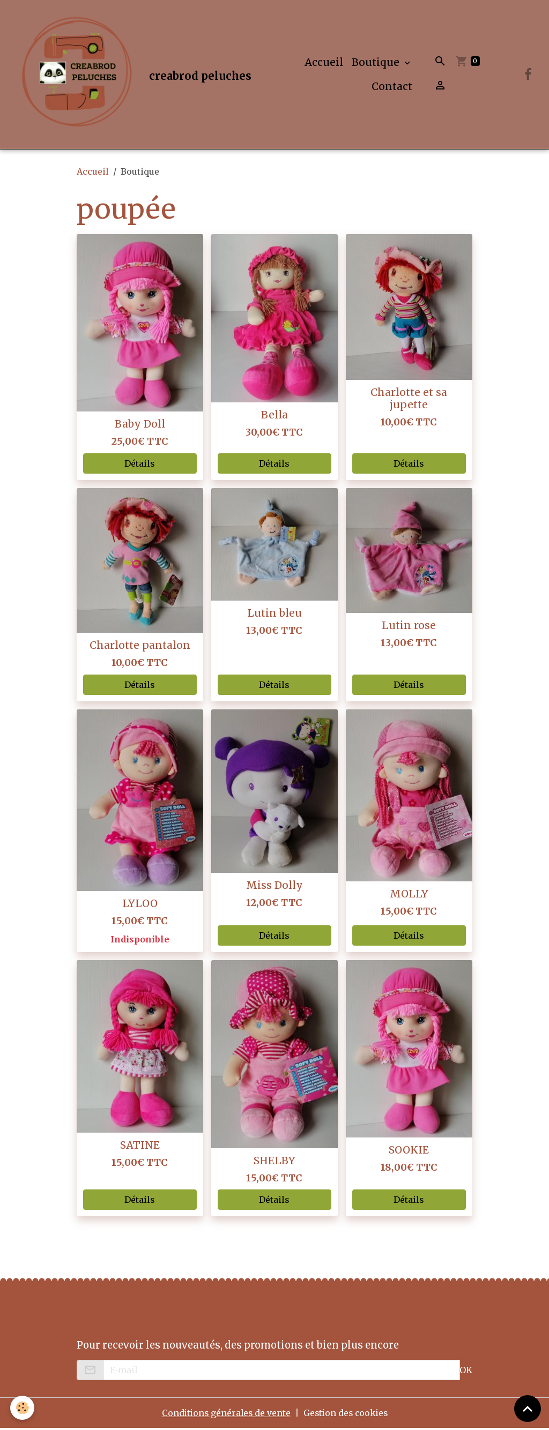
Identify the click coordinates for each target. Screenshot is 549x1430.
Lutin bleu (274, 615)
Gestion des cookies (346, 1415)
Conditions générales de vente (224, 1415)
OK (465, 1372)
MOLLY (409, 895)
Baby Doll (140, 426)
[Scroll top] (527, 1408)
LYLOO (140, 905)
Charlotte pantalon (140, 647)
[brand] (129, 76)
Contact (392, 87)
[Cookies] (23, 1408)
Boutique (377, 63)
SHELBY (274, 1162)
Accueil (324, 63)
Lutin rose (409, 628)
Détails (139, 465)
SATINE (140, 1147)
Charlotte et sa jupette (408, 400)
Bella (274, 416)
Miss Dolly (274, 887)
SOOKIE (409, 1152)
